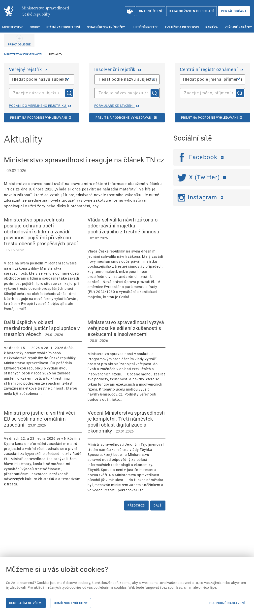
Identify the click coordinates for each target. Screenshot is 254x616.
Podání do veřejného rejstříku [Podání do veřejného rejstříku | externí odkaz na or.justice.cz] (38, 106)
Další (158, 505)
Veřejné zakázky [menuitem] (238, 27)
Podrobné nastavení (227, 603)
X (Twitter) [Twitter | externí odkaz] (200, 177)
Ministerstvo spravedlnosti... (24, 54)
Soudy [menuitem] (35, 27)
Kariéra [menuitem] (211, 27)
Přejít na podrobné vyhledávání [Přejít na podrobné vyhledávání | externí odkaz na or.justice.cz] (38, 117)
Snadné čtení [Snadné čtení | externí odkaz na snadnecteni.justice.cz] (150, 11)
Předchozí (136, 505)
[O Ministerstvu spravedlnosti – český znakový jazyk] (130, 11)
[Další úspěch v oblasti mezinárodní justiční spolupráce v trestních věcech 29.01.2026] (43, 357)
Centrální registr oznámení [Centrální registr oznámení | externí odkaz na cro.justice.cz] (209, 69)
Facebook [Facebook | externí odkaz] (198, 157)
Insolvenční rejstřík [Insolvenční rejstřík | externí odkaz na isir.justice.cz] (115, 69)
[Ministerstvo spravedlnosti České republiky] (36, 11)
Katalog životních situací (191, 11)
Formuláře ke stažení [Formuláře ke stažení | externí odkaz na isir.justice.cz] (114, 106)
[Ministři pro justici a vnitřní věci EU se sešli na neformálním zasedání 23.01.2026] (43, 448)
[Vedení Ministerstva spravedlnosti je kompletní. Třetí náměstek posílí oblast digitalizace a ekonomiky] (126, 451)
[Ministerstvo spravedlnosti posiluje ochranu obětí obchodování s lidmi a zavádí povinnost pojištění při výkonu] (43, 264)
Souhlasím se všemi (25, 603)
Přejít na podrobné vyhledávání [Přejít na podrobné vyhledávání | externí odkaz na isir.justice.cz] (123, 117)
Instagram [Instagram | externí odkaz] (198, 197)
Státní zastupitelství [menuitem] (63, 27)
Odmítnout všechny (71, 603)
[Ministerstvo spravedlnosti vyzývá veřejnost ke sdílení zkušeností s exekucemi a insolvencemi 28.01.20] (126, 360)
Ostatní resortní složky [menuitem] (106, 27)
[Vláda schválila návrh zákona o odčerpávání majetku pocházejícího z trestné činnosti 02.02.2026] (126, 258)
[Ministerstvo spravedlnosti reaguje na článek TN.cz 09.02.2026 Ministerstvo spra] (84, 182)
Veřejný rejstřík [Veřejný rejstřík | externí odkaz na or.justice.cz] (26, 69)
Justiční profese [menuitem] (145, 27)
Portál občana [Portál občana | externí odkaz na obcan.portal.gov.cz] (234, 11)
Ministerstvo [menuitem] (12, 27)
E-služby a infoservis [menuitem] (182, 27)
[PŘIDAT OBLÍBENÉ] (19, 40)
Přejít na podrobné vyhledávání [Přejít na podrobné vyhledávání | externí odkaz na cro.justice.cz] (209, 117)
